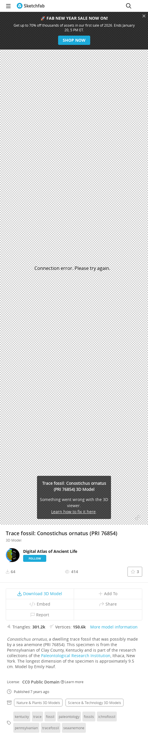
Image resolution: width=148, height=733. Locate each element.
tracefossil (50, 727)
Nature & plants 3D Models (38, 702)
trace (37, 716)
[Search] (128, 5)
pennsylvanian (26, 727)
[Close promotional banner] (144, 15)
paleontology (69, 716)
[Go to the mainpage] (31, 6)
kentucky (22, 716)
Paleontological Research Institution (75, 655)
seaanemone (73, 727)
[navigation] (8, 5)
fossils (89, 716)
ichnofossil (106, 716)
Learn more (72, 681)
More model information (114, 627)
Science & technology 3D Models (94, 702)
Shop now (74, 40)
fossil (50, 716)
